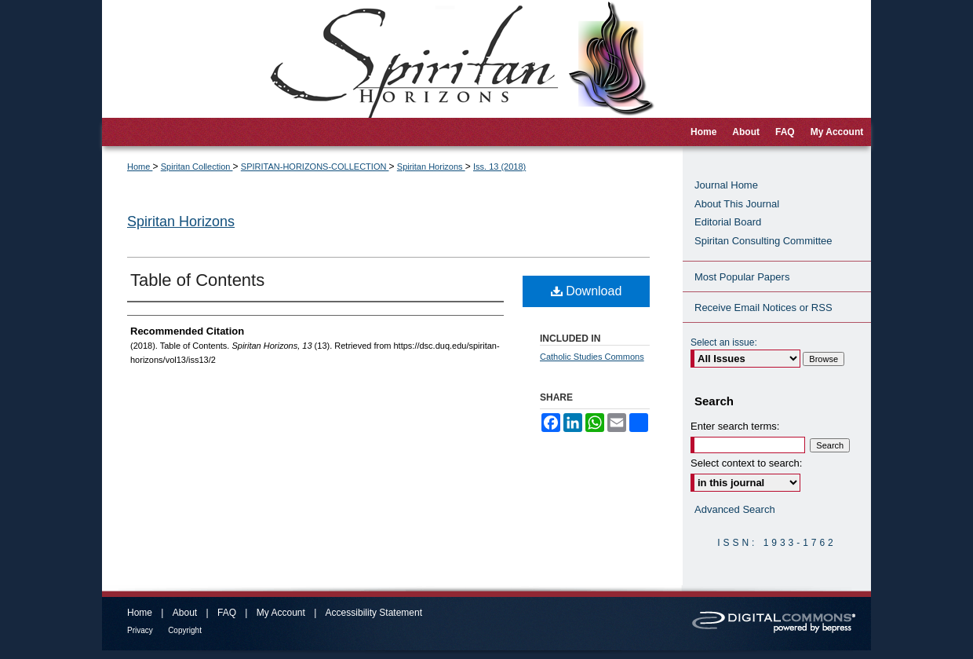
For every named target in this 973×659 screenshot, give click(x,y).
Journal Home (726, 185)
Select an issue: (724, 342)
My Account (281, 612)
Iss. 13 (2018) (499, 166)
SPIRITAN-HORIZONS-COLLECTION (315, 166)
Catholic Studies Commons (592, 356)
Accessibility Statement (374, 612)
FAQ (226, 612)
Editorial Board (727, 222)
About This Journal (736, 204)
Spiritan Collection (197, 166)
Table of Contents (197, 280)
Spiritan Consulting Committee (763, 241)
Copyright (185, 630)
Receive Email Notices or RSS (763, 307)
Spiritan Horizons (431, 166)
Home (139, 166)
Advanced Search (734, 509)
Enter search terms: (735, 426)
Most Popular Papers (741, 277)
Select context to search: (746, 463)
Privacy (140, 630)
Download (586, 291)
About (185, 612)
